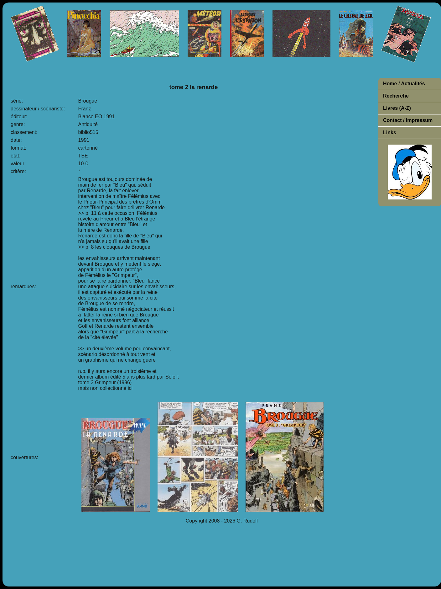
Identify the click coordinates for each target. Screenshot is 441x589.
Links (389, 132)
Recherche (396, 95)
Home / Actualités (404, 83)
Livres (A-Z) (397, 108)
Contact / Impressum (408, 120)
